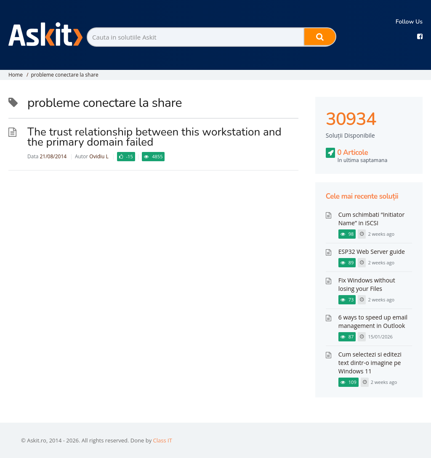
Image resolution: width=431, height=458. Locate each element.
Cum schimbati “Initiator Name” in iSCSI (371, 218)
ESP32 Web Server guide (371, 252)
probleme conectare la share (64, 74)
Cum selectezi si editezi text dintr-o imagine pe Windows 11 (370, 362)
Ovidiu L (98, 156)
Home (15, 74)
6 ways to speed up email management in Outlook (372, 321)
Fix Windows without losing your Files (366, 284)
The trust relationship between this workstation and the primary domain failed (154, 137)
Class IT (162, 440)
